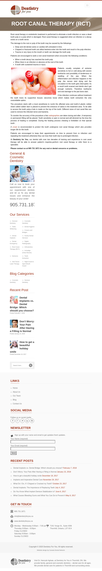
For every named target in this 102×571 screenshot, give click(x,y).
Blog (14, 400)
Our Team (17, 396)
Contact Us (17, 404)
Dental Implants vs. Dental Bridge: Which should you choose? (21, 304)
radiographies (54, 116)
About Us (16, 392)
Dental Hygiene (28, 227)
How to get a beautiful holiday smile (27, 476)
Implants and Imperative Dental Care (28, 480)
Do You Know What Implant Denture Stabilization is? (34, 491)
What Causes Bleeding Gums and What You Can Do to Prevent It (39, 495)
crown (15, 127)
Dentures (14, 256)
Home (15, 388)
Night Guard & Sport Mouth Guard (27, 264)
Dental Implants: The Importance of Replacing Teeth (34, 488)
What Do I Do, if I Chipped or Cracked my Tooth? (32, 484)
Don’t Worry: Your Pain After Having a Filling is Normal (35, 472)
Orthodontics (27, 247)
